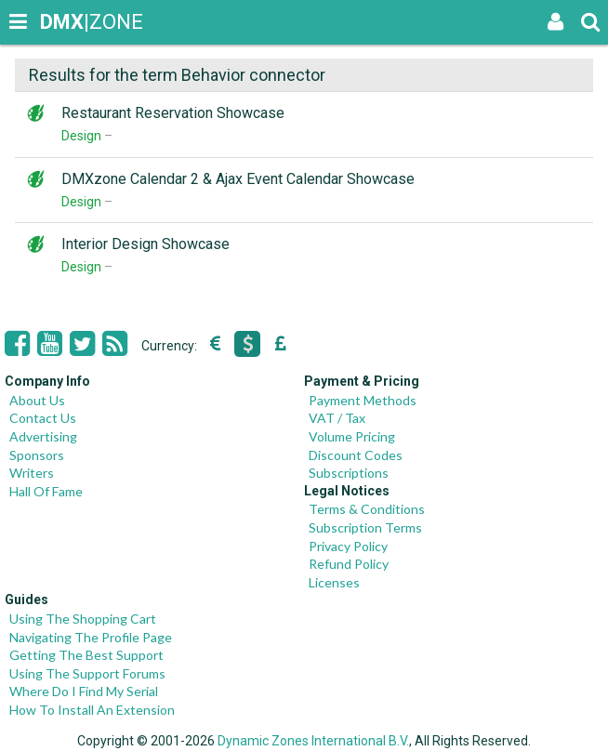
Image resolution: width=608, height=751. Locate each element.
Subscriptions (349, 473)
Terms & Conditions (367, 509)
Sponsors (36, 455)
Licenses (334, 582)
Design (81, 135)
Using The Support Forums (87, 673)
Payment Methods (362, 400)
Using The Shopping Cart (82, 618)
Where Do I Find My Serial (83, 691)
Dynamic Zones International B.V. (313, 740)
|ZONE (57, 21)
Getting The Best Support (86, 655)
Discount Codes (356, 455)
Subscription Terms (365, 527)
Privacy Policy (348, 546)
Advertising (43, 436)
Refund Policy (349, 564)
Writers (31, 473)
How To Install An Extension (92, 710)
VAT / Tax (337, 418)
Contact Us (42, 418)
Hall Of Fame (46, 491)
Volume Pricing (352, 436)
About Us (37, 400)
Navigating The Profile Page (90, 637)
